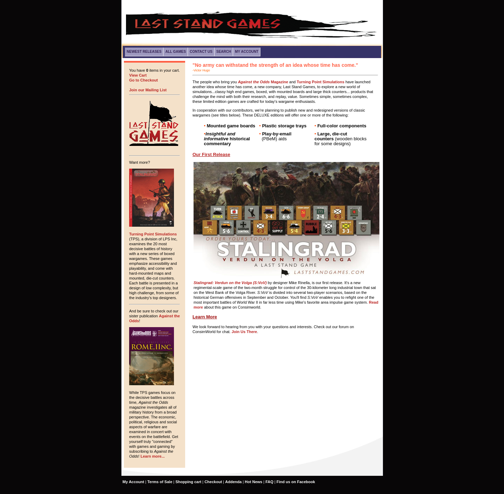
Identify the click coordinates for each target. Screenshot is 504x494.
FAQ (269, 482)
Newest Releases (144, 52)
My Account (246, 52)
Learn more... (152, 456)
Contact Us (201, 52)
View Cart (138, 75)
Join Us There (244, 332)
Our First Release (211, 154)
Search (223, 52)
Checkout (213, 482)
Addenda (233, 482)
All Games (175, 52)
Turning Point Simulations (153, 234)
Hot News (253, 482)
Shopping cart (188, 482)
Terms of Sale (159, 482)
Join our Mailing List (148, 90)
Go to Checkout (143, 80)
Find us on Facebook (295, 482)
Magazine (263, 82)
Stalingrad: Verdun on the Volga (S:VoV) (230, 283)
